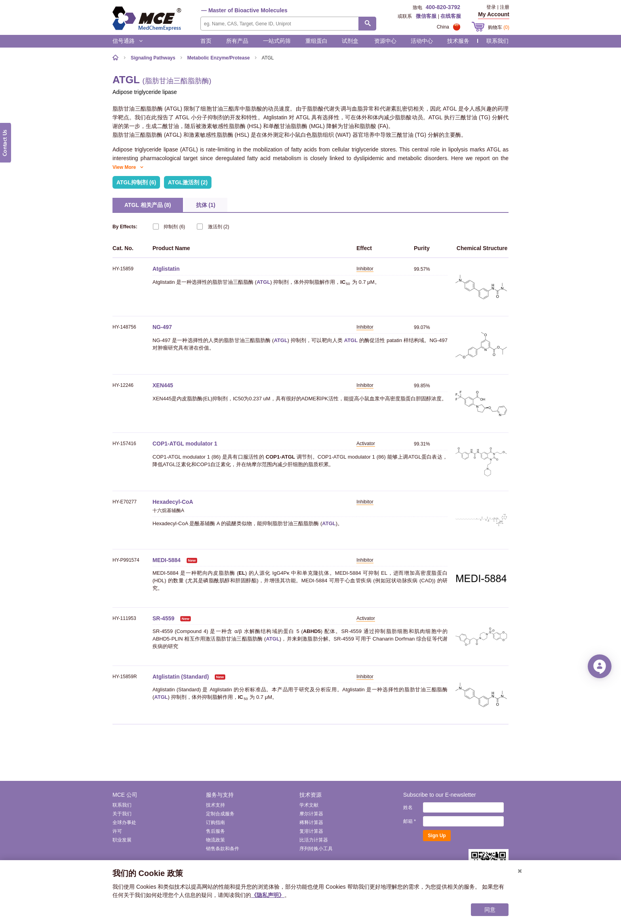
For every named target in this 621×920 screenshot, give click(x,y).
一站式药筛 (277, 41)
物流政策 (215, 840)
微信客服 (426, 16)
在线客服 (450, 16)
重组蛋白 (316, 41)
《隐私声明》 (267, 895)
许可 (117, 831)
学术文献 (308, 805)
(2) (213, 227)
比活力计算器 (313, 840)
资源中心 (385, 41)
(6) (169, 227)
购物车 (498, 27)
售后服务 (215, 831)
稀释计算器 (311, 822)
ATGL (263, 282)
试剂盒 (350, 41)
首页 (205, 41)
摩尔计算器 (311, 814)
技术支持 (215, 805)
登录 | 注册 (497, 7)
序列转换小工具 (316, 848)
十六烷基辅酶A (168, 510)
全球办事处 (124, 822)
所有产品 (237, 41)
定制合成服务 (220, 814)
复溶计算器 (311, 831)
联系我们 (497, 41)
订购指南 (215, 822)
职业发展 (121, 840)
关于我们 (121, 814)
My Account (493, 14)
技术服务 (458, 41)
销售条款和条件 (222, 848)
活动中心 (422, 41)
